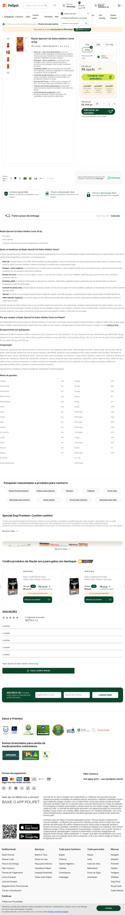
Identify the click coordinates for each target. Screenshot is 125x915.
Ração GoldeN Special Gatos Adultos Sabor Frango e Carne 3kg (97, 578)
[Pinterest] (16, 788)
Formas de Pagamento (12, 873)
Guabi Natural (117, 890)
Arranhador (92, 877)
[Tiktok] (28, 788)
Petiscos (63, 859)
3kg (98, 44)
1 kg (87, 44)
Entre (100, 6)
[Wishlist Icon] (55, 5)
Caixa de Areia (93, 864)
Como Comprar (9, 877)
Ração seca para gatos (48, 24)
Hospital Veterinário (43, 873)
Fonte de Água (94, 873)
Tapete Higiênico (66, 864)
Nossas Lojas (8, 859)
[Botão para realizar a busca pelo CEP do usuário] (86, 23)
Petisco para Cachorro (46, 491)
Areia (89, 859)
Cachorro (19, 17)
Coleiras (62, 868)
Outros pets (36, 16)
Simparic (115, 859)
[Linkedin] (34, 788)
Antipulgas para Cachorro (19, 500)
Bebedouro (92, 868)
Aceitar (108, 908)
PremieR (115, 864)
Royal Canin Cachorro (78, 500)
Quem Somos (8, 855)
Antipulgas (63, 877)
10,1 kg (109, 44)
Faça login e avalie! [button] (38, 670)
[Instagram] (4, 788)
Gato (28, 17)
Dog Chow (115, 881)
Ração (62, 855)
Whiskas (114, 877)
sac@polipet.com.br (112, 779)
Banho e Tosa (41, 855)
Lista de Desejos (9, 881)
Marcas (58, 17)
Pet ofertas (102, 16)
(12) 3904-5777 (91, 779)
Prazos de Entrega (10, 864)
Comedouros (65, 873)
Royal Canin (112, 491)
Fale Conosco (8, 868)
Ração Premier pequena (19, 491)
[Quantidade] (109, 104)
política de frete (112, 325)
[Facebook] (10, 788)
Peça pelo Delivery (43, 864)
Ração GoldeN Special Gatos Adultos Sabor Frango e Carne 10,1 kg (36, 578)
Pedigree (91, 491)
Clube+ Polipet (113, 16)
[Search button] (45, 5)
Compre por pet (12, 24)
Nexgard (69, 491)
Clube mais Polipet (43, 877)
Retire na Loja (41, 859)
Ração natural (49, 500)
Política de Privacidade (12, 902)
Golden (114, 868)
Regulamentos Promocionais (15, 886)
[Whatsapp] (22, 788)
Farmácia (48, 17)
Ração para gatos (30, 24)
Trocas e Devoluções (11, 890)
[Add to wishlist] (26, 38)
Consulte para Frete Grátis (37, 593)
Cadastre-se (103, 7)
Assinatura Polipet (43, 868)
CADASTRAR (105, 695)
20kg (87, 50)
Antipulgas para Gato (108, 500)
